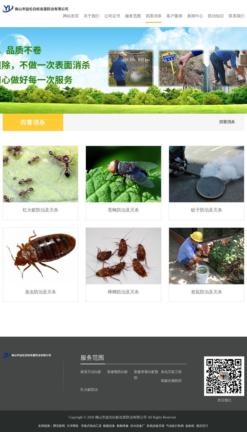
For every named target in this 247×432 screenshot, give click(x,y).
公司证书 (112, 16)
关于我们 (91, 16)
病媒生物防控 (171, 381)
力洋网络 (72, 426)
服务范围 (133, 16)
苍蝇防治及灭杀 (123, 210)
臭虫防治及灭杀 (40, 292)
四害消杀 (154, 16)
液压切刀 (202, 426)
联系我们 (237, 16)
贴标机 (190, 426)
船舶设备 (109, 426)
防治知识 (216, 16)
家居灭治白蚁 (90, 372)
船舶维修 (123, 426)
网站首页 (71, 16)
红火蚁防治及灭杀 (40, 210)
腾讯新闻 (59, 426)
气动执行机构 (175, 426)
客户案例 (174, 16)
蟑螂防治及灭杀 (123, 292)
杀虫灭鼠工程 (171, 372)
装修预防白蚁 (117, 372)
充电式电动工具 (91, 426)
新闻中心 (195, 16)
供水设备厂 (137, 426)
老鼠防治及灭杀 (206, 292)
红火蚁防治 (89, 389)
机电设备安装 (156, 426)
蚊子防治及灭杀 (206, 210)
